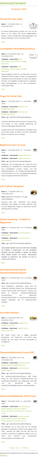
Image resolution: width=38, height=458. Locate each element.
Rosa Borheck (19, 411)
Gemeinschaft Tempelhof (13, 2)
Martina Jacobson (7, 411)
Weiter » (26, 448)
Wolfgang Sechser (19, 365)
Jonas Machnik (6, 235)
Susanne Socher (20, 421)
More (3, 42)
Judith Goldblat (6, 365)
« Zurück (12, 448)
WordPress (3, 455)
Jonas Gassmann (23, 233)
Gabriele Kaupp (23, 363)
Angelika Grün (23, 323)
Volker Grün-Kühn (9, 325)
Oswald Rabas (15, 61)
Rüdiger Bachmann (24, 155)
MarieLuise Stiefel (19, 409)
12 (22, 448)
